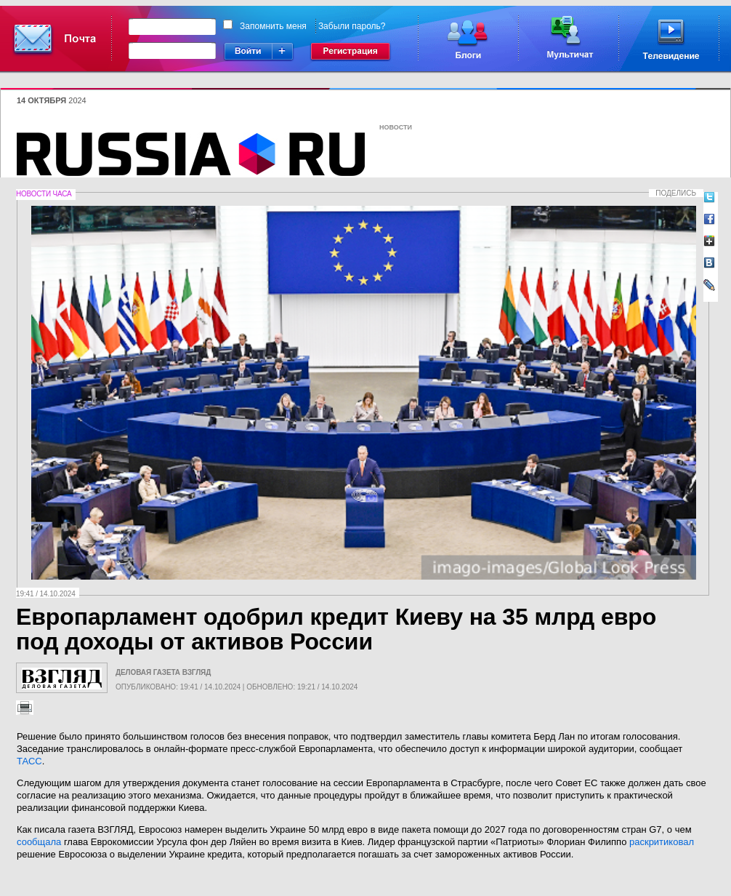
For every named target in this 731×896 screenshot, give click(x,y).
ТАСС (29, 761)
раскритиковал (661, 841)
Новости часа (43, 194)
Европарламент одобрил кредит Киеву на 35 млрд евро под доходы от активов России (336, 629)
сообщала (39, 841)
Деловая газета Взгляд (163, 672)
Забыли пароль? (352, 26)
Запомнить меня (273, 26)
